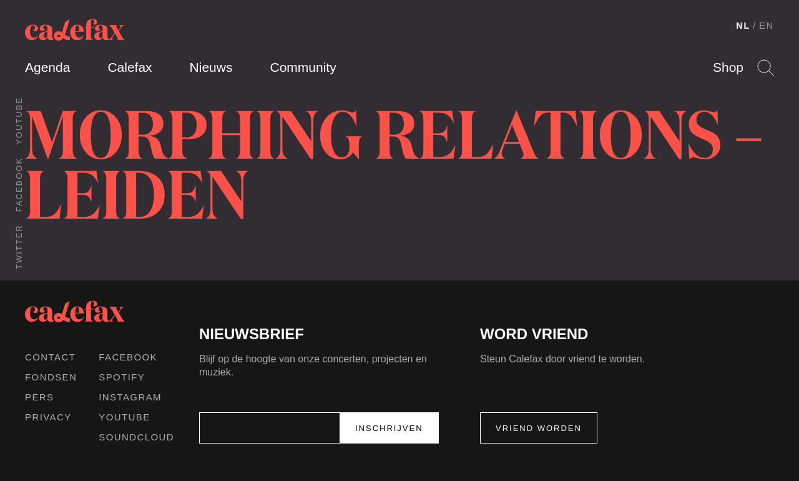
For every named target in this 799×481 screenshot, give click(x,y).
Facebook (19, 184)
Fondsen (51, 377)
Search (765, 67)
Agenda (47, 67)
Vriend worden (539, 428)
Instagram (130, 397)
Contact (50, 357)
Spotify (122, 377)
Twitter (19, 246)
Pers (39, 397)
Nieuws (211, 67)
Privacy (48, 417)
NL (743, 26)
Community (303, 67)
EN (766, 26)
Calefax (129, 67)
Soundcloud (136, 437)
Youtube (19, 121)
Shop (728, 67)
